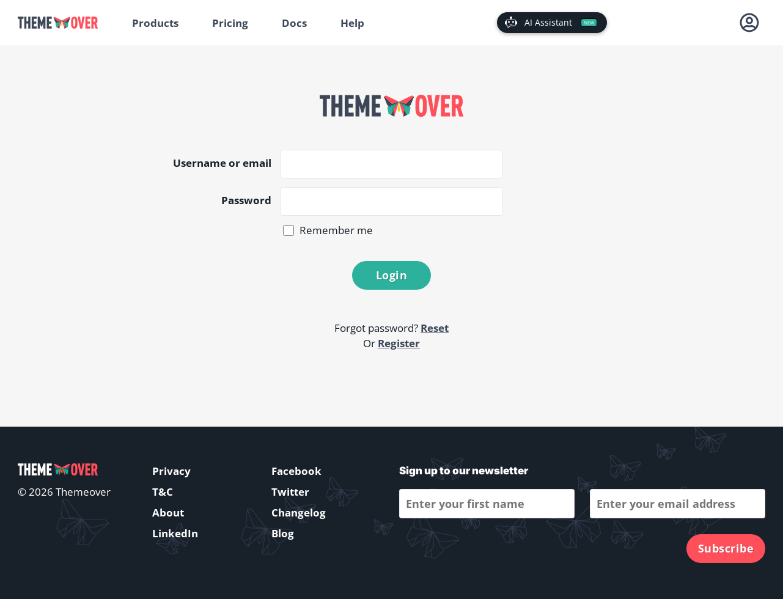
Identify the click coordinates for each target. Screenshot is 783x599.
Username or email (222, 163)
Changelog (298, 512)
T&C (162, 492)
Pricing (230, 23)
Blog (282, 533)
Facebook (296, 471)
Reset (435, 328)
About (168, 512)
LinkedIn (175, 533)
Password (246, 200)
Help (352, 23)
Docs (294, 23)
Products (155, 23)
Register (399, 343)
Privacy (171, 471)
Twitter (290, 492)
